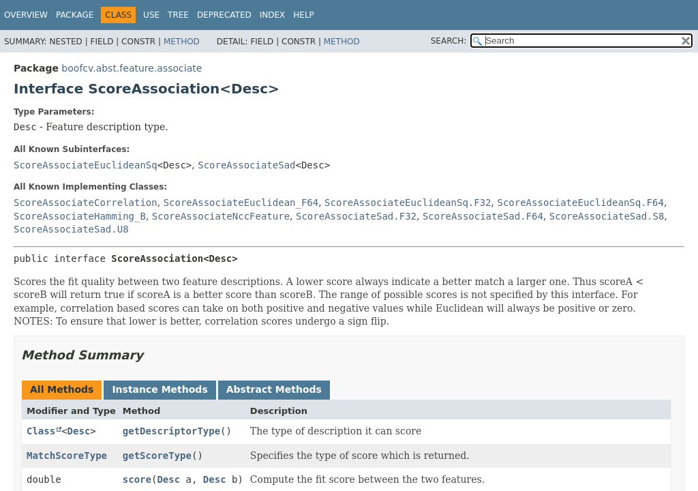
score (137, 479)
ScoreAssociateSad (246, 165)
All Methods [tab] (61, 389)
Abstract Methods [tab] (274, 389)
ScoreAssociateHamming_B (80, 216)
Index (273, 15)
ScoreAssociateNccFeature (221, 216)
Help (303, 15)
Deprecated (224, 15)
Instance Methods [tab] (159, 389)
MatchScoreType (67, 455)
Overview (26, 15)
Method (182, 41)
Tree (178, 15)
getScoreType (157, 455)
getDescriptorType (171, 431)
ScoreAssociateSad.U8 (71, 229)
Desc (79, 431)
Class (41, 431)
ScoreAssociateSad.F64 (483, 216)
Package (74, 15)
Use (151, 15)
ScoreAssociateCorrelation (85, 202)
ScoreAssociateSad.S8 (607, 216)
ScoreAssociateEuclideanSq (85, 165)
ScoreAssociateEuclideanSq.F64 (580, 202)
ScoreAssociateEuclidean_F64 (241, 202)
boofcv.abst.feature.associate (131, 68)
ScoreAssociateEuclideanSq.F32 (407, 202)
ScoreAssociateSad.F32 (356, 216)
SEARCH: (449, 41)
